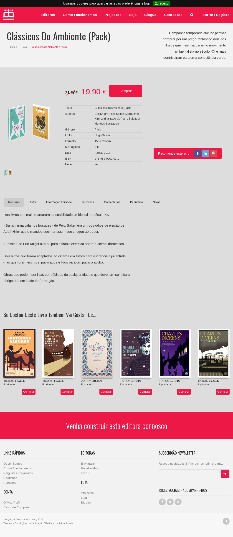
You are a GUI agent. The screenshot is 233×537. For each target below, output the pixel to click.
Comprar (28, 391)
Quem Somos (12, 463)
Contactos (173, 15)
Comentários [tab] (112, 202)
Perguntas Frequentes (18, 473)
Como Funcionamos (80, 15)
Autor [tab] (33, 202)
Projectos (113, 15)
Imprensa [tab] (88, 202)
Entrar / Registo (216, 15)
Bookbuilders (90, 468)
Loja (133, 15)
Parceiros (9, 482)
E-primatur (88, 463)
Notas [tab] (156, 202)
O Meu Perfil (11, 502)
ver (97, 164)
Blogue (150, 15)
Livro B (86, 473)
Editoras (48, 15)
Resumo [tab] (14, 202)
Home (13, 47)
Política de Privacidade (59, 523)
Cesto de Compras (16, 507)
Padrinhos (10, 478)
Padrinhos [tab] (136, 202)
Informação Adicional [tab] (59, 202)
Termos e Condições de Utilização (23, 523)
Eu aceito (161, 3)
